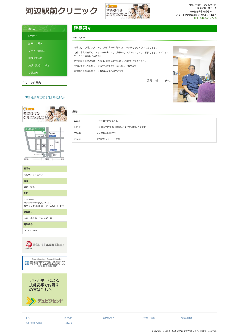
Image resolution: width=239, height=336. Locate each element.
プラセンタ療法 (36, 50)
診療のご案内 (35, 43)
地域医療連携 (35, 58)
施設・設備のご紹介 (38, 65)
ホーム (31, 28)
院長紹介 (33, 36)
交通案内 (33, 72)
